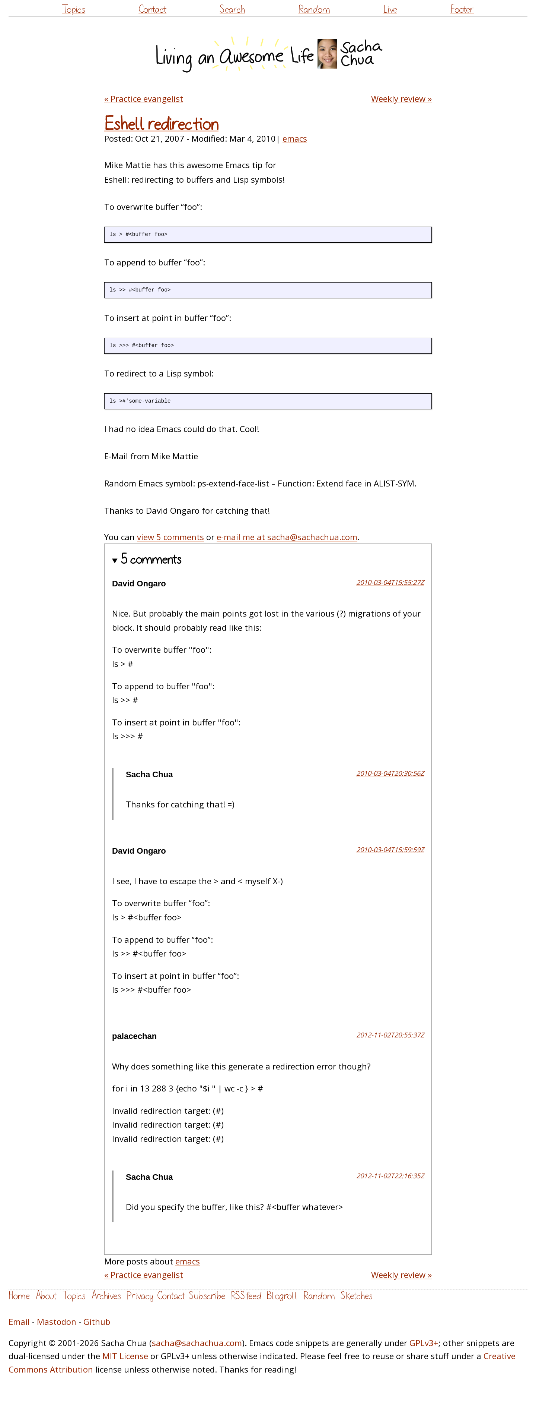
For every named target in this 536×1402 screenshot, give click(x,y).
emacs (295, 138)
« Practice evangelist (143, 98)
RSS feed (246, 1296)
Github (96, 1321)
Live (390, 9)
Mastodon (56, 1321)
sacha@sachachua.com (197, 1342)
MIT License (125, 1355)
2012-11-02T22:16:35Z (390, 1175)
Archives (106, 1296)
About (46, 1296)
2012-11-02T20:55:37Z (390, 1034)
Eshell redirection (161, 124)
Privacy (140, 1296)
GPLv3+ (423, 1342)
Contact (152, 9)
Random (314, 9)
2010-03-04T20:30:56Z (390, 773)
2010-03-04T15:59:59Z (390, 849)
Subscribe (207, 1296)
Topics (73, 9)
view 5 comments (170, 536)
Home (19, 1296)
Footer (462, 9)
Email (19, 1321)
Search (232, 9)
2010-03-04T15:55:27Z (390, 582)
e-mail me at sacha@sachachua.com (287, 536)
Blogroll (282, 1296)
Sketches (357, 1296)
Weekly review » (401, 98)
